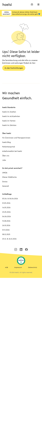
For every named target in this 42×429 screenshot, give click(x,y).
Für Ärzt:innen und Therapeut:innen (16, 137)
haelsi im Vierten (8, 120)
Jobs (4, 160)
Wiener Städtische (9, 177)
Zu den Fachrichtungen (14, 68)
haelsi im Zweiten (9, 112)
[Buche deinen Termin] (32, 4)
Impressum (18, 267)
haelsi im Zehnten (9, 125)
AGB (6, 267)
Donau (5, 181)
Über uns (5, 155)
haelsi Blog (6, 142)
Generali (5, 186)
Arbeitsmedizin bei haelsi (12, 151)
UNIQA (4, 172)
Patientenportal (8, 146)
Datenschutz (32, 267)
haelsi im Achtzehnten (11, 116)
